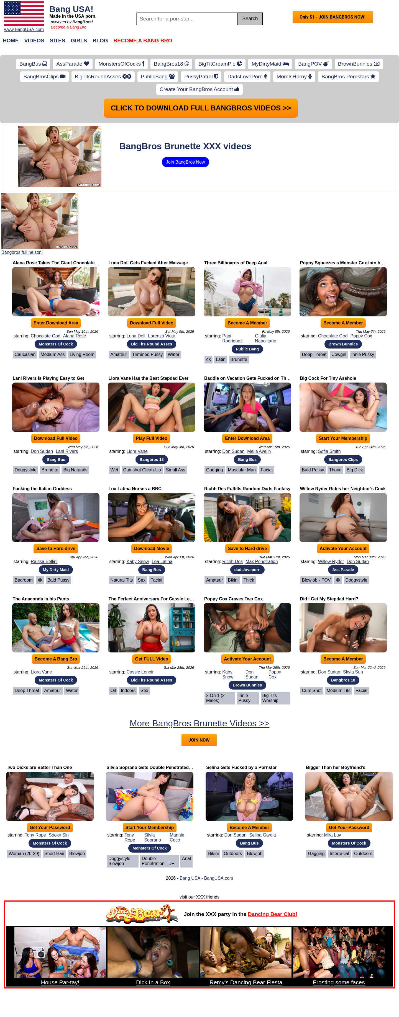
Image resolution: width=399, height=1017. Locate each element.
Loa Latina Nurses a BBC (134, 488)
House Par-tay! (60, 982)
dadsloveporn (247, 569)
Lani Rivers (67, 451)
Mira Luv (332, 835)
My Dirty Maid (56, 569)
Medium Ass (52, 354)
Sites (57, 40)
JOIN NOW (198, 740)
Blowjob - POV (316, 580)
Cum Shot (312, 690)
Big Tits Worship (270, 698)
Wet (114, 470)
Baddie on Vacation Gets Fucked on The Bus (251, 378)
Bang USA (190, 878)
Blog (100, 40)
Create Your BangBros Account (199, 89)
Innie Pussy (362, 354)
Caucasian (25, 354)
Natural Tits (121, 580)
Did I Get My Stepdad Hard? (329, 599)
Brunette (239, 359)
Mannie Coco (177, 837)
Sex (141, 580)
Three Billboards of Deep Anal (235, 262)
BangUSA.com (218, 878)
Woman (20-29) (24, 853)
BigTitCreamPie (220, 64)
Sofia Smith (329, 451)
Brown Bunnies (343, 344)
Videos (34, 40)
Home (11, 40)
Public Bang (247, 349)
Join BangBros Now (185, 162)
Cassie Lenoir (140, 672)
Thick (249, 580)
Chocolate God (45, 336)
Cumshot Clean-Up (142, 470)
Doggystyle (26, 470)
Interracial (339, 853)
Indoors (128, 690)
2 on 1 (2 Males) (215, 698)
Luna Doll (136, 336)
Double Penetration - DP (158, 861)
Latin (221, 359)
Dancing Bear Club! (272, 914)
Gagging (214, 470)
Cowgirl (338, 354)
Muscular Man (242, 470)
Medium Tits (339, 690)
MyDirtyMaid (270, 64)
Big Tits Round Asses (151, 344)
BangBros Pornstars (348, 76)
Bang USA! (71, 9)
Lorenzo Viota (161, 336)
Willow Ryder (331, 561)
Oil (113, 690)
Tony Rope (35, 835)
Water (173, 354)
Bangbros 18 (152, 459)
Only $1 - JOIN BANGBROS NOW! (332, 17)
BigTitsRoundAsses (103, 76)
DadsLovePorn (247, 76)
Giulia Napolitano (265, 338)
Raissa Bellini (44, 561)
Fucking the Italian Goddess (42, 488)
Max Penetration (261, 561)
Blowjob (77, 853)
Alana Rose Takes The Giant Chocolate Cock (60, 262)
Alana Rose (74, 336)
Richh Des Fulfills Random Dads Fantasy (247, 488)
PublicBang (158, 76)
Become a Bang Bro (68, 27)
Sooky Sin (59, 835)
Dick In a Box (153, 982)
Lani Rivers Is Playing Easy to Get (48, 378)
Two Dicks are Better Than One (39, 767)
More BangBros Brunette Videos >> (200, 723)
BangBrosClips (44, 76)
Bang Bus (56, 459)
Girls (79, 40)
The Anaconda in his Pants (41, 599)
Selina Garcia (262, 835)
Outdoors (233, 853)
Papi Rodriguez (232, 338)
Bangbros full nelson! (22, 252)
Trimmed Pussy (147, 354)
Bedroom (24, 580)
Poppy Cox (361, 336)
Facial (267, 470)
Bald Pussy (313, 470)
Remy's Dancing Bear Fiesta (245, 982)
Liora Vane (137, 451)
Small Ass (175, 470)
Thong (335, 470)
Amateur (118, 354)
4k (208, 359)
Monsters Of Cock (56, 344)
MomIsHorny (294, 76)
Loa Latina (162, 561)
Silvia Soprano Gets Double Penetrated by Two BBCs (162, 767)
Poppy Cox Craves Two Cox (233, 599)
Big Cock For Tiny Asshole (328, 378)
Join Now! (287, 43)
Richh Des (232, 561)
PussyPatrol (201, 76)
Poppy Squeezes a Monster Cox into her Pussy (349, 262)
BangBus (33, 64)
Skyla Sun (353, 672)
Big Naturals (75, 470)
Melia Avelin (259, 451)
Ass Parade (343, 569)
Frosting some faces (339, 982)
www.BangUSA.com (24, 29)
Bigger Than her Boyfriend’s (335, 767)
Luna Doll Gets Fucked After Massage (148, 262)
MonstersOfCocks (122, 64)
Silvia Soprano (152, 837)
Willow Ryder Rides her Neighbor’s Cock (343, 488)
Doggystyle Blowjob (119, 861)
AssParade (72, 64)
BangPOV (313, 64)
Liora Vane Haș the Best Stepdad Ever (148, 378)
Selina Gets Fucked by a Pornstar (241, 767)
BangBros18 (171, 64)
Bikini (233, 580)
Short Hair (54, 853)
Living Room (82, 354)
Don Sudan (42, 451)
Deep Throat (314, 354)
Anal (186, 858)
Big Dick (355, 470)
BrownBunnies (359, 64)
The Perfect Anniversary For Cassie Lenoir (153, 599)
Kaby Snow (138, 561)
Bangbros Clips (343, 459)
